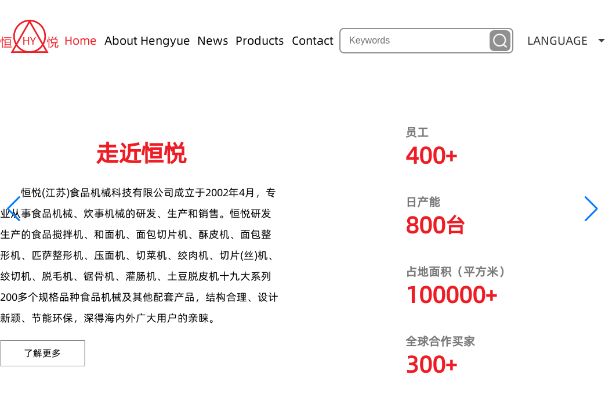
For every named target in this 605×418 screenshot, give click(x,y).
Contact (313, 41)
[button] (13, 209)
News (213, 41)
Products (260, 41)
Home (80, 41)
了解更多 (42, 353)
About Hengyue (147, 41)
